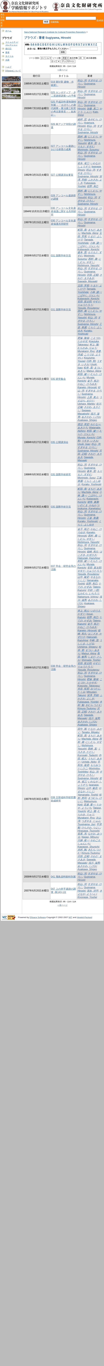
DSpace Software (38, 917)
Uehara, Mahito (86, 404)
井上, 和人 (83, 610)
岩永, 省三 (83, 163)
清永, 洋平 (92, 890)
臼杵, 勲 (90, 361)
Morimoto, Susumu (88, 149)
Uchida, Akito (88, 762)
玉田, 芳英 (83, 285)
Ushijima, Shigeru (87, 647)
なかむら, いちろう (88, 593)
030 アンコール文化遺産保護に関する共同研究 (63, 211)
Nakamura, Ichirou (88, 596)
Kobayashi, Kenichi (88, 249)
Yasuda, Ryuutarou (88, 308)
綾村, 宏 (82, 119)
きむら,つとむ (93, 705)
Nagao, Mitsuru (90, 837)
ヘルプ (8, 67)
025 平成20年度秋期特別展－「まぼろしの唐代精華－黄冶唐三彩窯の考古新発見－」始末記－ (63, 108)
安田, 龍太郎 (84, 301)
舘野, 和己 (92, 186)
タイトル (9, 56)
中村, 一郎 (93, 590)
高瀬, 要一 (89, 804)
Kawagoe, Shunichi (88, 846)
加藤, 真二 (92, 108)
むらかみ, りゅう (87, 348)
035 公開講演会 (59, 442)
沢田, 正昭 (92, 275)
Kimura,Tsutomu (87, 708)
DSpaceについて (13, 71)
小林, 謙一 (95, 243)
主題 (7, 60)
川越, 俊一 (83, 840)
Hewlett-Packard (84, 917)
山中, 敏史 (83, 577)
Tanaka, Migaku (90, 732)
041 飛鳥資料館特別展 (63, 876)
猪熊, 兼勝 (93, 502)
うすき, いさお (89, 440)
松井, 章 (88, 367)
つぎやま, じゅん (90, 821)
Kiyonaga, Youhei (87, 897)
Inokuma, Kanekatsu (89, 508)
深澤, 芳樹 (92, 695)
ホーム (8, 31)
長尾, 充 (82, 833)
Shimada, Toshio (90, 660)
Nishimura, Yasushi (88, 265)
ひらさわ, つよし (90, 827)
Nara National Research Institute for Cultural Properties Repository (55, 32)
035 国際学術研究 (61, 474)
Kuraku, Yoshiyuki (91, 484)
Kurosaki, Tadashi (87, 755)
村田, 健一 (83, 374)
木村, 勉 (82, 849)
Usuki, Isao (84, 444)
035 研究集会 (58, 379)
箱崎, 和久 (92, 551)
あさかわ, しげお (90, 417)
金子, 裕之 (93, 380)
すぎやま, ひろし (87, 447)
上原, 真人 (92, 397)
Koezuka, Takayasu (88, 685)
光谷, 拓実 (83, 688)
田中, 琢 (82, 729)
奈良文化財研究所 (2, 20)
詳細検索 (55, 22)
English (100, 20)
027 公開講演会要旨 (62, 175)
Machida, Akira (89, 233)
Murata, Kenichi (86, 437)
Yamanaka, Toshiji (88, 794)
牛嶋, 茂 (93, 640)
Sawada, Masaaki (87, 281)
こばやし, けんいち (88, 246)
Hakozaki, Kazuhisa (89, 558)
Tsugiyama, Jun (86, 824)
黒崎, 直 (92, 748)
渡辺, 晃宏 (83, 424)
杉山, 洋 (82, 80)
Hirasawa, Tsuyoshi (88, 830)
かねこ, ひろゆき (87, 384)
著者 (7, 52)
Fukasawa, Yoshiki (88, 702)
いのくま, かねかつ (88, 505)
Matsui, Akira (93, 371)
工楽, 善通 (92, 518)
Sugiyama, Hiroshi (88, 132)
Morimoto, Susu (86, 477)
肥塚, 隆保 (83, 338)
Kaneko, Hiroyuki (87, 387)
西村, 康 (82, 136)
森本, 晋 (92, 143)
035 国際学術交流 (61, 506)
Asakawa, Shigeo (87, 420)
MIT (70, 917)
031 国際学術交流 (61, 255)
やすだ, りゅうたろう (89, 571)
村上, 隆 (94, 344)
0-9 (32, 44)
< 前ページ (63, 70)
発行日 (8, 48)
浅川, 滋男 (94, 718)
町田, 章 (82, 230)
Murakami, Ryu (86, 351)
